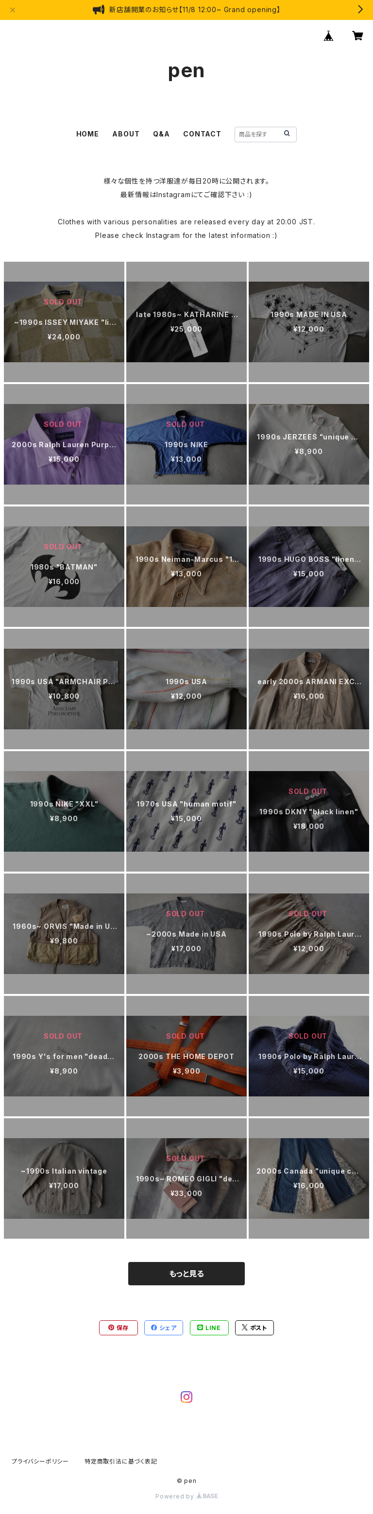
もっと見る (186, 1273)
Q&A (161, 134)
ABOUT (125, 134)
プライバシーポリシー (40, 1461)
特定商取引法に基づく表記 (121, 1461)
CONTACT (202, 134)
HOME (87, 134)
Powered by (186, 1496)
